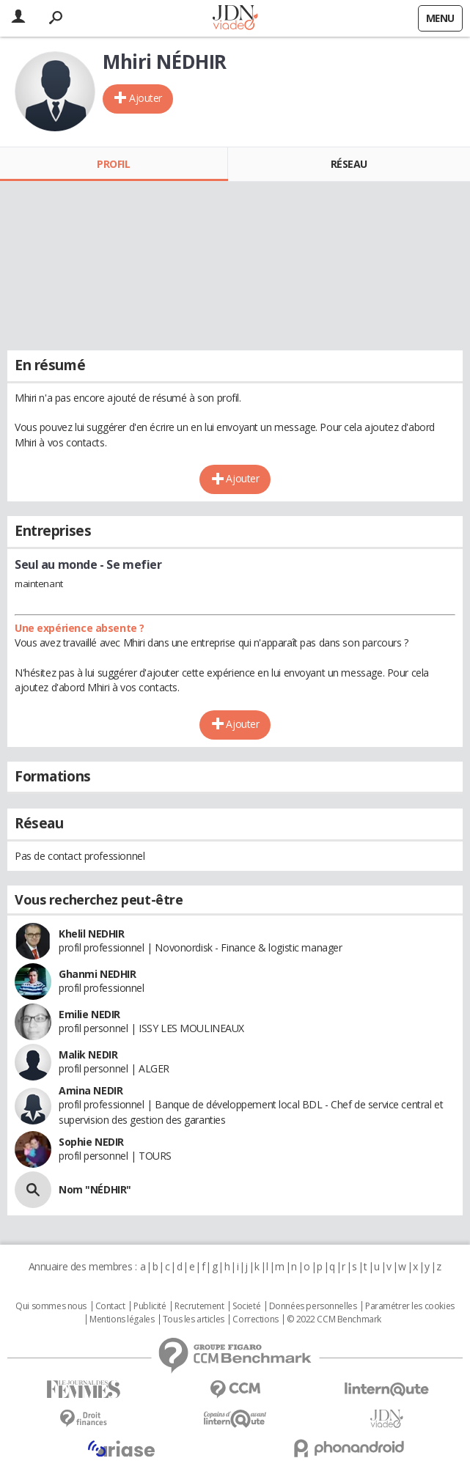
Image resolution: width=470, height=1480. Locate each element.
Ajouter (145, 98)
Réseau (349, 164)
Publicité (149, 1306)
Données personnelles (313, 1306)
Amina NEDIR (90, 1090)
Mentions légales (121, 1319)
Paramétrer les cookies (410, 1306)
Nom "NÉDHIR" (95, 1189)
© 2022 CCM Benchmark (334, 1319)
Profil (113, 164)
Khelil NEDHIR (92, 933)
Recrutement (199, 1306)
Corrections (255, 1319)
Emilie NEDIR (89, 1014)
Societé (246, 1306)
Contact (110, 1306)
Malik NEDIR (88, 1054)
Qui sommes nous (51, 1306)
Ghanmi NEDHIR (97, 974)
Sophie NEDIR (91, 1142)
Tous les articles (193, 1319)
